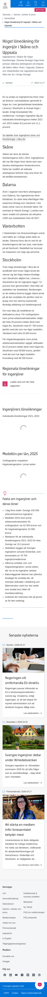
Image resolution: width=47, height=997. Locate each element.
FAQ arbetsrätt (30, 918)
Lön (4, 893)
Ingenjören (7, 933)
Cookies (15, 993)
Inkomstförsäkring (10, 899)
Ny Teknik (28, 907)
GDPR (6, 993)
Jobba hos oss (9, 923)
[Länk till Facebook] (5, 975)
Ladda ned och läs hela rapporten (22, 384)
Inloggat (6, 961)
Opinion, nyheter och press (12, 910)
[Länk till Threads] (34, 975)
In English (7, 938)
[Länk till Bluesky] (28, 975)
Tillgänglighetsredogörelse (13, 944)
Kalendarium (8, 904)
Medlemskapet (9, 918)
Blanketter (28, 902)
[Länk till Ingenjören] (40, 975)
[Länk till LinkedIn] (11, 975)
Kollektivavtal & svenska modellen (32, 895)
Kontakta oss (8, 956)
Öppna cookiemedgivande (31, 993)
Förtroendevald (9, 928)
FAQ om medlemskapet (34, 912)
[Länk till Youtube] (17, 975)
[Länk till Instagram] (22, 975)
